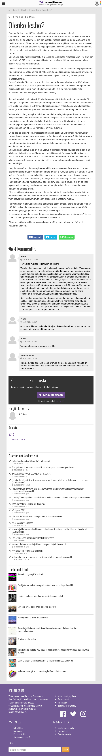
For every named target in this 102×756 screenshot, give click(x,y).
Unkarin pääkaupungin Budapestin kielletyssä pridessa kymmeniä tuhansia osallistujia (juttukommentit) (51, 497)
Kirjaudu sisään (51, 394)
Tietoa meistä (63, 699)
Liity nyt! (60, 401)
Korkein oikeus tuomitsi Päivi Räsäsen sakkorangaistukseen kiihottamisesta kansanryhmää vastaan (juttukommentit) (50, 481)
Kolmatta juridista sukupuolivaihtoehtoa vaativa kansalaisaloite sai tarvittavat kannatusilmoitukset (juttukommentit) (49, 530)
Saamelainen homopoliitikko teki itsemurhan (29, 503)
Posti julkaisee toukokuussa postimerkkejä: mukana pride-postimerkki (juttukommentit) (45, 467)
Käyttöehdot (63, 731)
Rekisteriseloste (64, 734)
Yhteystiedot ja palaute (67, 696)
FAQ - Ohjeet (18, 728)
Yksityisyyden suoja (66, 728)
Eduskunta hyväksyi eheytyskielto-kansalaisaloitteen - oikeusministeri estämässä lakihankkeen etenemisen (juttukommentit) (48, 490)
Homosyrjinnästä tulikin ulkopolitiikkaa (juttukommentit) (33, 537)
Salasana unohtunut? (22, 737)
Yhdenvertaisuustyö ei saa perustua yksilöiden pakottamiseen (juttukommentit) (42, 557)
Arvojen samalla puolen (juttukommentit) (27, 550)
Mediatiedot (62, 702)
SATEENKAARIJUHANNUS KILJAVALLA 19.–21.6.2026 (31, 473)
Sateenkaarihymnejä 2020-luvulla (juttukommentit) (31, 461)
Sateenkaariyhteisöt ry (67, 705)
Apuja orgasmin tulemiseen (22, 522)
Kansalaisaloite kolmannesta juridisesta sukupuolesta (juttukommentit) (39, 544)
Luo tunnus (18, 731)
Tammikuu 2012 (18, 440)
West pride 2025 (18, 510)
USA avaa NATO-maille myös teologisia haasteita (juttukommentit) (37, 516)
